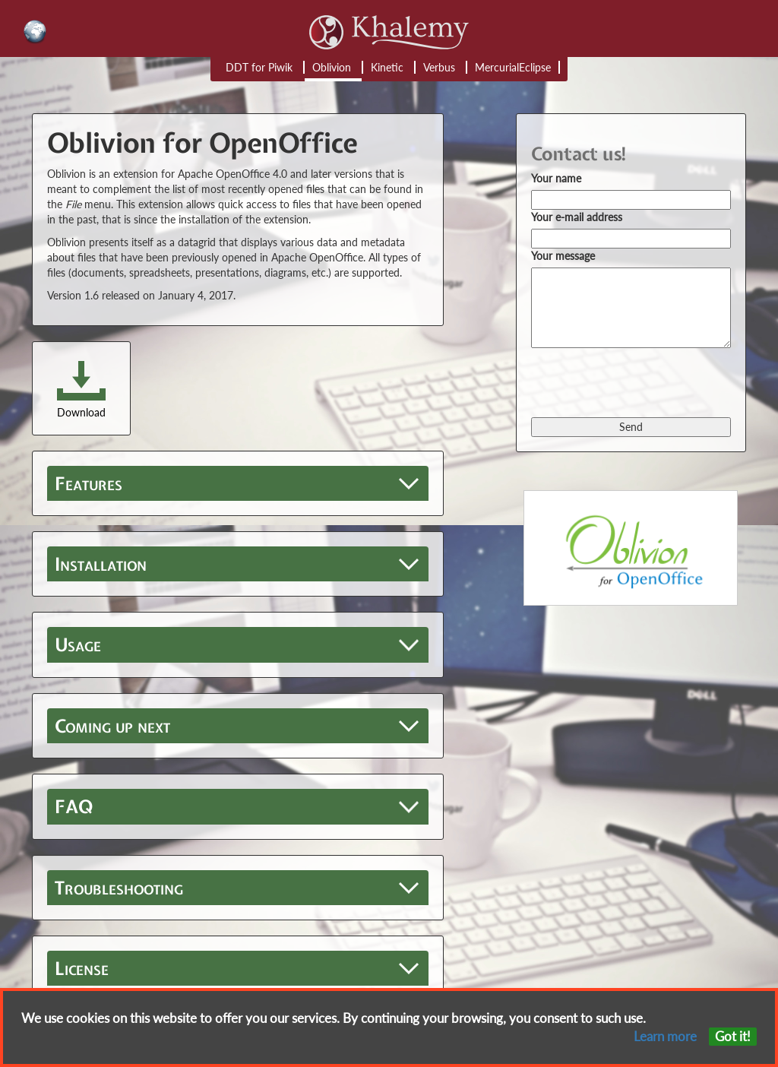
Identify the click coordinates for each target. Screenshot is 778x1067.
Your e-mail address (576, 217)
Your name (556, 178)
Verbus (439, 67)
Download (81, 412)
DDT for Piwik (259, 67)
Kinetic (387, 67)
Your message (563, 255)
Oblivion (331, 67)
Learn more (665, 1036)
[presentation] (646, 381)
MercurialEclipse (513, 67)
